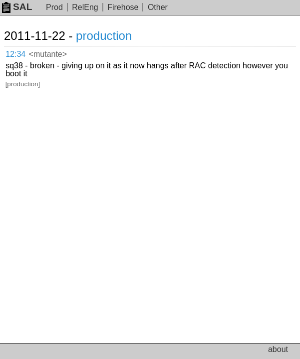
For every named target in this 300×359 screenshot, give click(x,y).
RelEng (85, 7)
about (278, 349)
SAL (17, 6)
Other (158, 7)
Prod (54, 7)
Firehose (122, 7)
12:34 (15, 54)
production (104, 35)
